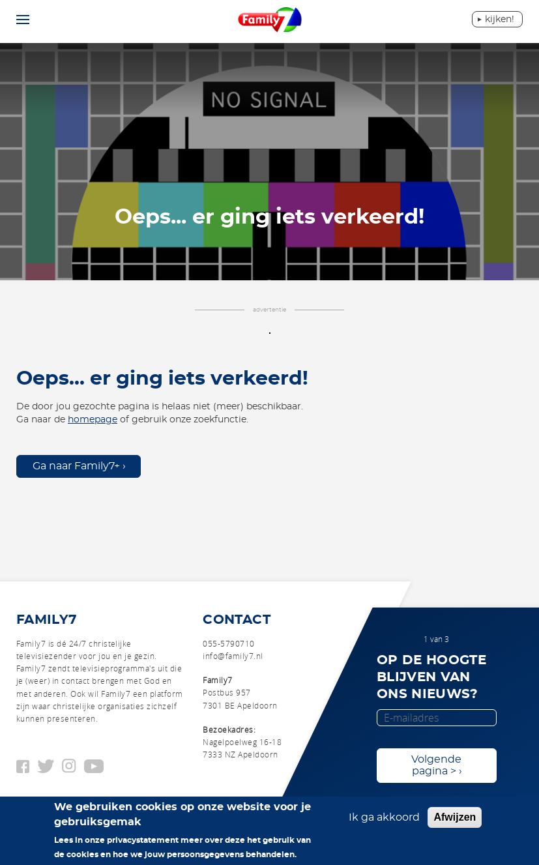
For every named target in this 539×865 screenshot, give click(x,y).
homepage (92, 419)
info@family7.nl (233, 656)
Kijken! (499, 19)
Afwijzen (454, 817)
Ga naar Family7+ (76, 466)
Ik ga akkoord (384, 817)
